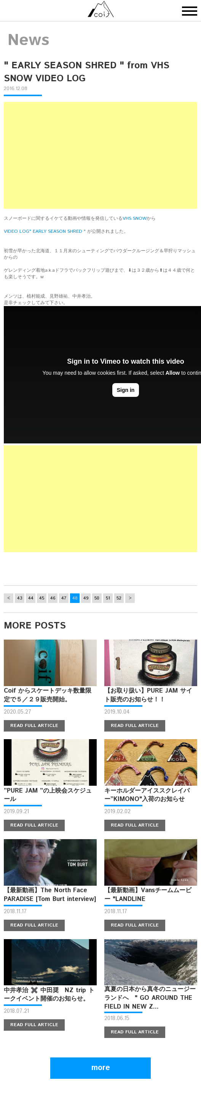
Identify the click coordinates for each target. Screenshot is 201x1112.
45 (41, 598)
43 (19, 598)
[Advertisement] (100, 155)
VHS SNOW (135, 218)
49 (86, 598)
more (100, 1067)
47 (63, 598)
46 (53, 598)
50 (96, 598)
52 (118, 598)
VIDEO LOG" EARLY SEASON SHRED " (45, 231)
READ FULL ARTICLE (34, 725)
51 (108, 598)
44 (31, 598)
